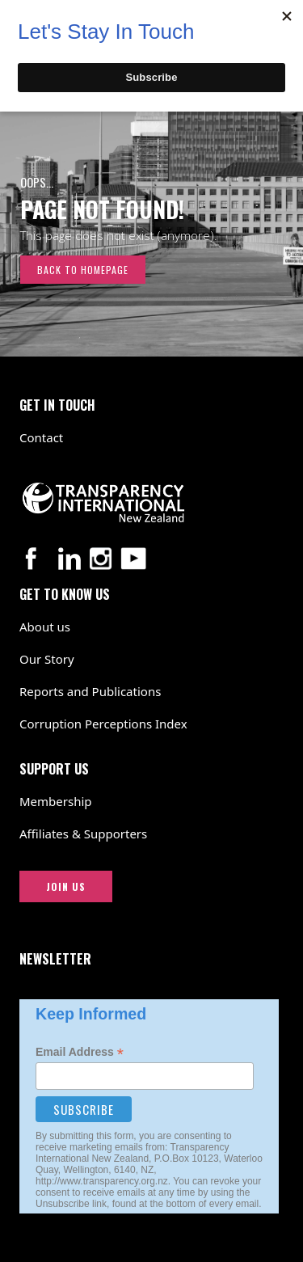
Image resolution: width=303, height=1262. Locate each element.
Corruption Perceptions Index (103, 723)
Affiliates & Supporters (83, 833)
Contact (41, 437)
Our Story (46, 659)
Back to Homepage (82, 269)
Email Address (80, 1052)
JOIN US (66, 886)
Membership (55, 801)
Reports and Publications (90, 691)
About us (44, 626)
